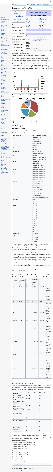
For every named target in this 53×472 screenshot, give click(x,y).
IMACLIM (41, 17)
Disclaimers (31, 470)
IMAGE (40, 18)
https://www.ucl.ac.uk (37, 40)
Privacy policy (14, 470)
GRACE (27, 26)
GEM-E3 (28, 25)
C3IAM (27, 19)
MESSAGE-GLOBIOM (43, 19)
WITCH (40, 26)
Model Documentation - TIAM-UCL (38, 12)
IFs (27, 28)
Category (15, 464)
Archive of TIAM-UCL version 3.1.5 (34, 32)
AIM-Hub (28, 17)
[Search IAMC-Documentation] (47, 4)
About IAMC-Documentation (23, 470)
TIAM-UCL (41, 25)
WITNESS (41, 28)
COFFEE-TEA (29, 21)
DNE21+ (28, 22)
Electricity (19, 464)
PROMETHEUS (42, 22)
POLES (40, 21)
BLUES (27, 18)
